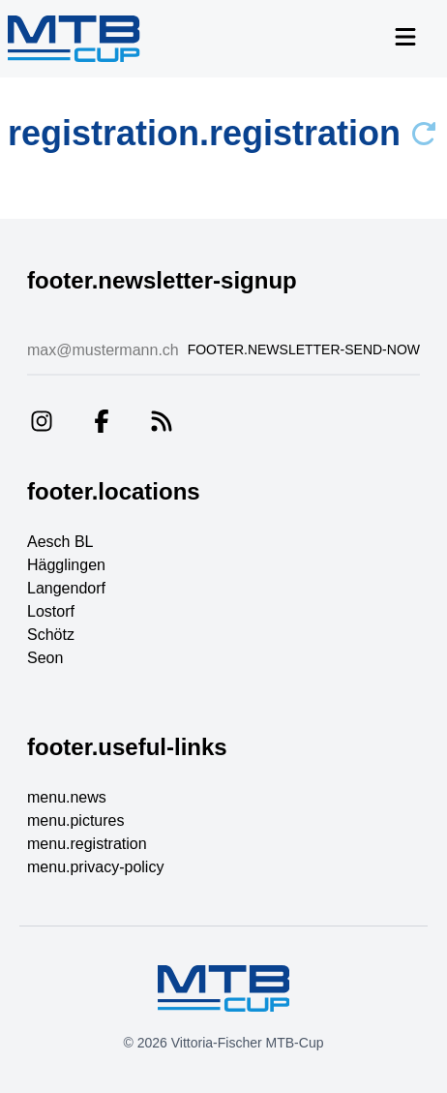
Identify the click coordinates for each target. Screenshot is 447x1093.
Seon (45, 658)
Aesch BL (60, 541)
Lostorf (50, 611)
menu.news (66, 797)
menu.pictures (76, 820)
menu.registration (87, 843)
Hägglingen (66, 565)
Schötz (50, 634)
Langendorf (66, 588)
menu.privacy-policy (95, 867)
